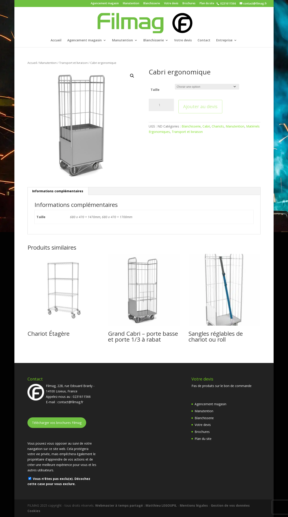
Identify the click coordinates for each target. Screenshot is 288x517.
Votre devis (171, 3)
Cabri (206, 126)
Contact (204, 40)
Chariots (218, 126)
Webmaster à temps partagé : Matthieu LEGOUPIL (136, 505)
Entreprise (224, 40)
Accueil (56, 40)
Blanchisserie (151, 3)
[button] (132, 76)
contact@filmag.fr (70, 402)
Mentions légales (194, 505)
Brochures (189, 3)
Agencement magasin (105, 3)
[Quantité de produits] (161, 105)
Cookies (33, 511)
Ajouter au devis (200, 106)
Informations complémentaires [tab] (57, 191)
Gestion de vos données (230, 505)
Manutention (131, 3)
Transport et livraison (73, 63)
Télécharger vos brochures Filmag (56, 423)
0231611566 (228, 3)
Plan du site (207, 3)
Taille (155, 89)
